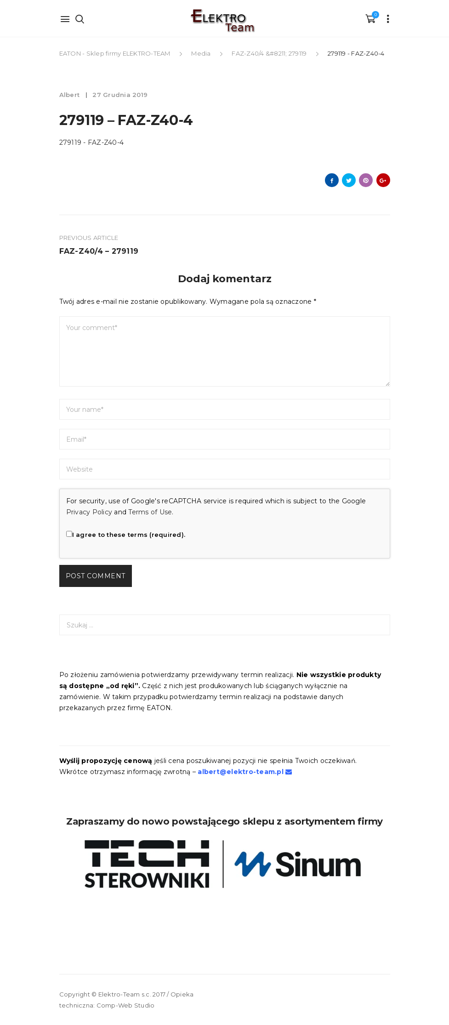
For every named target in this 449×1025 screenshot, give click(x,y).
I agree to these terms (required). (126, 534)
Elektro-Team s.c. (124, 994)
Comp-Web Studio (126, 1005)
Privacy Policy (89, 512)
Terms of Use (150, 512)
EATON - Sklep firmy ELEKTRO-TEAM (115, 53)
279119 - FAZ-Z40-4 (91, 142)
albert (70, 94)
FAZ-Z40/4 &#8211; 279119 (269, 53)
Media (200, 53)
